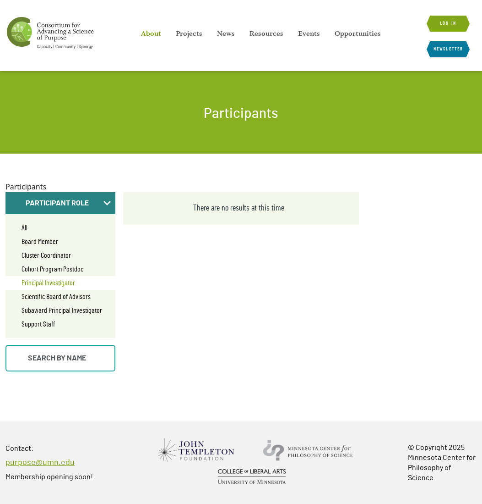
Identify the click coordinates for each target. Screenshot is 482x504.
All (24, 228)
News (226, 33)
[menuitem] (151, 33)
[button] (60, 203)
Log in (448, 23)
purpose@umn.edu (40, 463)
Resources (266, 33)
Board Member (40, 241)
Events (309, 33)
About (151, 33)
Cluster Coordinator (46, 255)
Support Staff (38, 324)
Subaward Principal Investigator (62, 310)
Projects (189, 33)
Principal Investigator (48, 283)
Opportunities (358, 33)
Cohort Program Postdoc (52, 269)
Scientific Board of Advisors (56, 296)
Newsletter (448, 49)
